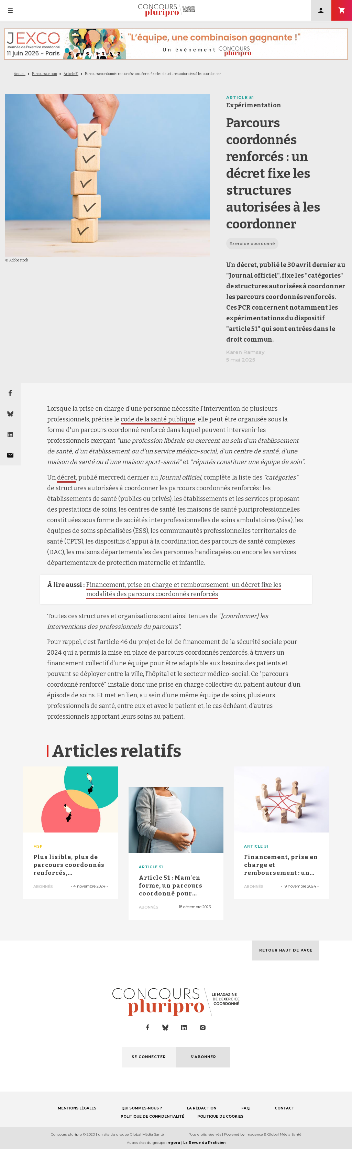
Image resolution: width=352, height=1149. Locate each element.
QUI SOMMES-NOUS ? (141, 1108)
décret (66, 477)
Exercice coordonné (252, 243)
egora (174, 1142)
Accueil (19, 74)
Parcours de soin (44, 74)
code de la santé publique (158, 419)
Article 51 (71, 74)
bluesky (165, 1027)
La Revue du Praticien (204, 1142)
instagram (203, 1027)
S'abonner (341, 10)
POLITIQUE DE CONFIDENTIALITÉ (152, 1116)
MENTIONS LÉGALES (77, 1108)
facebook (148, 1027)
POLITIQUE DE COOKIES (220, 1116)
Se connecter (321, 10)
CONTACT (284, 1108)
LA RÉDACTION (201, 1108)
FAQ (245, 1108)
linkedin (184, 1028)
